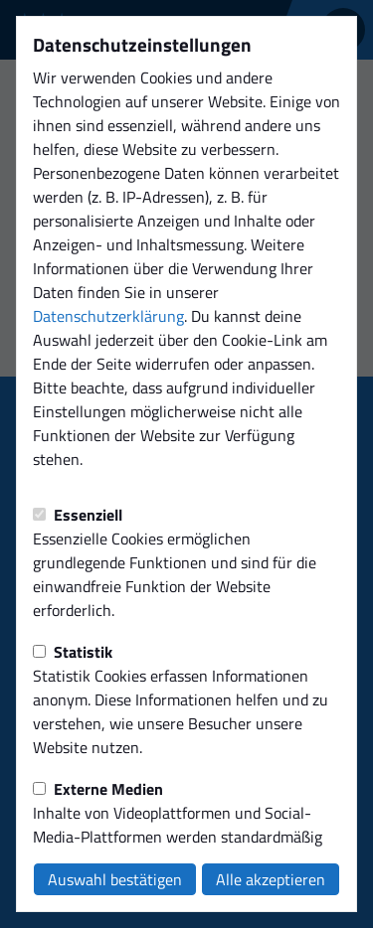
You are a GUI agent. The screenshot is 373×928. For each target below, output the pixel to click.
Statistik (72, 652)
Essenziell (77, 515)
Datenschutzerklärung (108, 316)
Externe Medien (98, 789)
